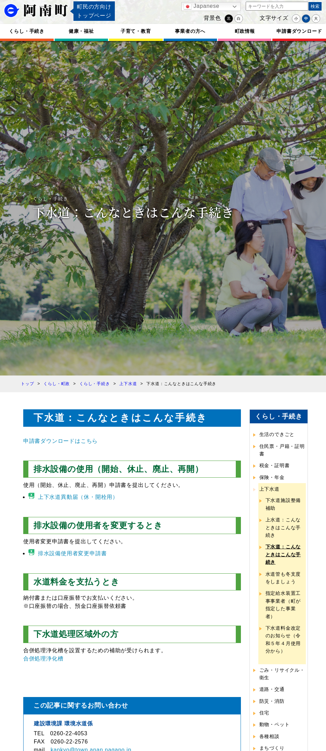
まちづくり (272, 748)
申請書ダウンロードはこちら (60, 441)
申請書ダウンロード (299, 31)
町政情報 (245, 31)
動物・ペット (274, 724)
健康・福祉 (81, 31)
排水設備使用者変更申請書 (72, 553)
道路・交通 (272, 689)
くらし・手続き (26, 31)
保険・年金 (272, 477)
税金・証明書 (274, 465)
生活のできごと (277, 434)
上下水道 (269, 489)
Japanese (201, 6)
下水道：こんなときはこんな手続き (283, 554)
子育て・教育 (136, 31)
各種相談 (269, 736)
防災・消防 (272, 701)
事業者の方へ (190, 31)
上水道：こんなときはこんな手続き (283, 527)
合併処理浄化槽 (43, 658)
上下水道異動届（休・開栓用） (78, 497)
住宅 (264, 712)
